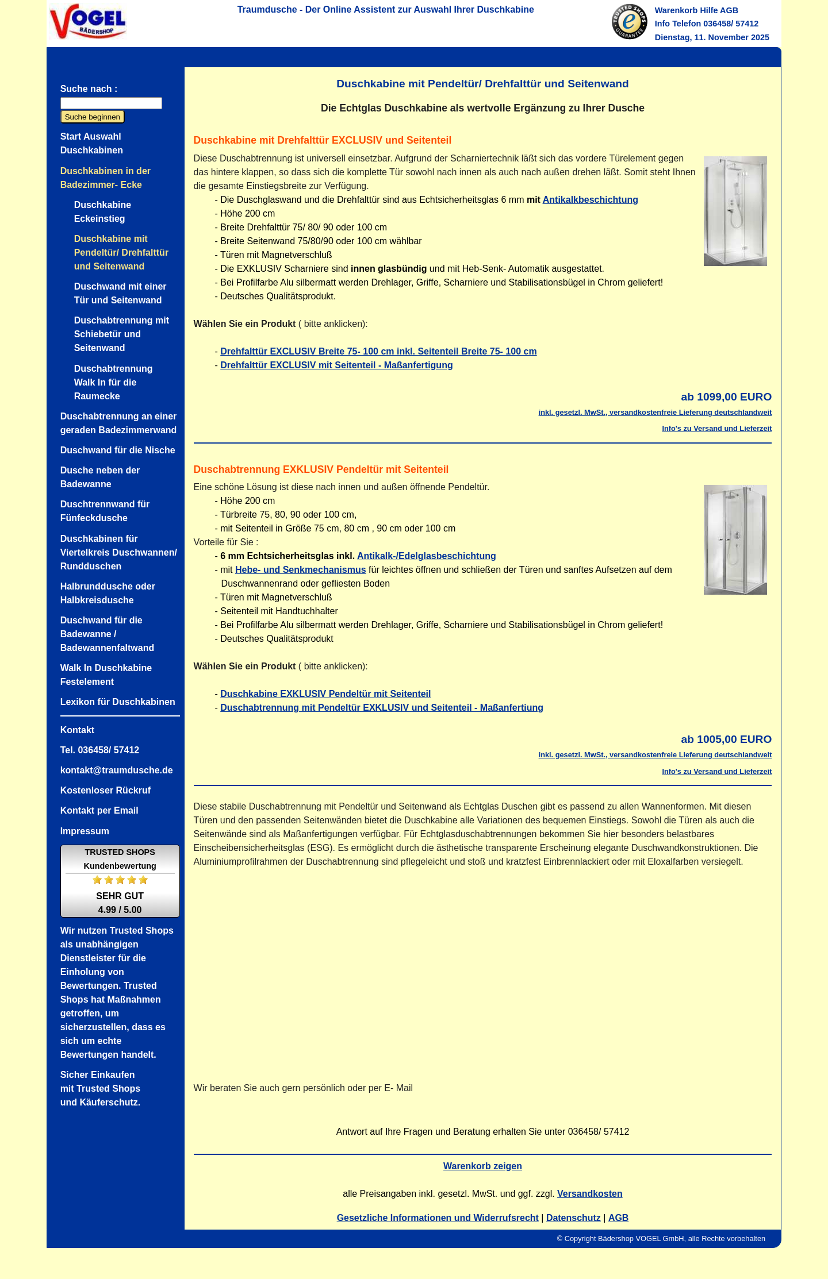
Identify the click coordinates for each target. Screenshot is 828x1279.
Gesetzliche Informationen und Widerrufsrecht (438, 1218)
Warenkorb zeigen (482, 1166)
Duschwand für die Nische (117, 450)
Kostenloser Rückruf (105, 790)
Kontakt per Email (99, 810)
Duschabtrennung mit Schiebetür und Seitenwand (121, 334)
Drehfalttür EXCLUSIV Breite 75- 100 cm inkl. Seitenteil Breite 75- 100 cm (378, 351)
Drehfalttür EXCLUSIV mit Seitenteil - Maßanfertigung (336, 365)
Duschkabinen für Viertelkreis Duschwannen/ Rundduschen (118, 552)
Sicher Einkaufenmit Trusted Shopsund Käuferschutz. (100, 1088)
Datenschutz (573, 1218)
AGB (729, 10)
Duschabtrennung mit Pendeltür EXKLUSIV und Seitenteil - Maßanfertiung (381, 707)
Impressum (84, 831)
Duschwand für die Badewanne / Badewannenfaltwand (107, 634)
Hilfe (709, 10)
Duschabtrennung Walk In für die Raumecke (113, 382)
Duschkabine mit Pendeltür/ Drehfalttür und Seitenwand (121, 252)
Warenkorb (676, 10)
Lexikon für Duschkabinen (117, 702)
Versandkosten (590, 1194)
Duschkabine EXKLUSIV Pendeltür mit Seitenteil (325, 694)
